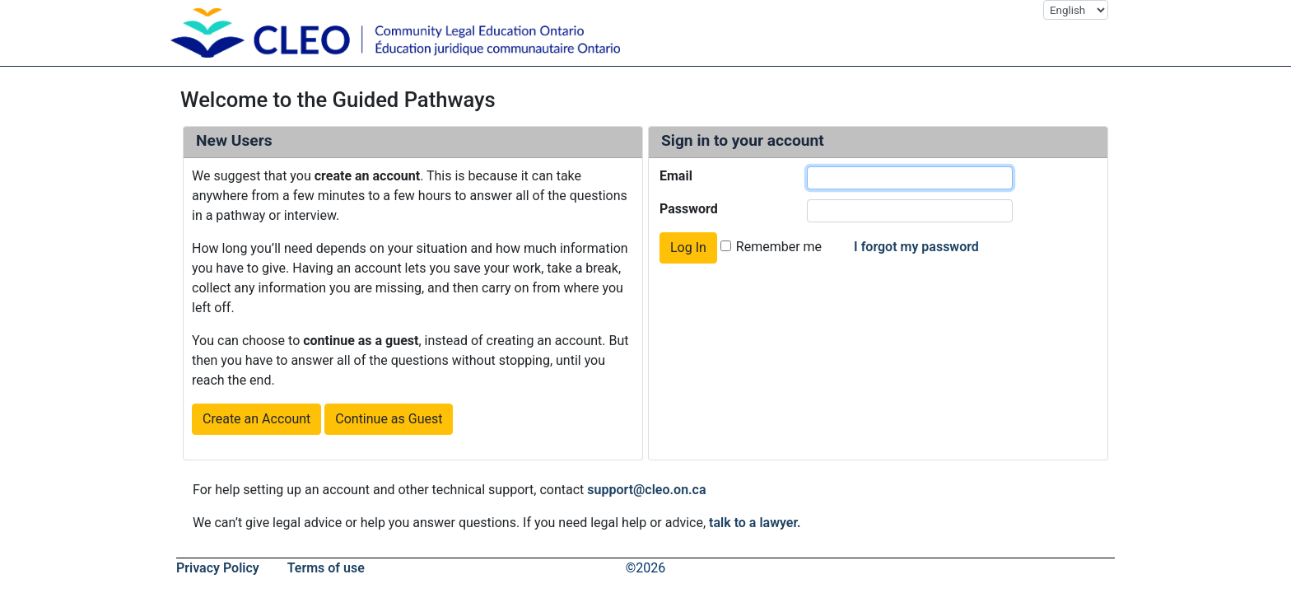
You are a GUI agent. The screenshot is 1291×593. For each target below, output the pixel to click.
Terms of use (326, 568)
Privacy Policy (217, 568)
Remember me (779, 246)
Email (675, 176)
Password (688, 209)
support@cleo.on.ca (646, 489)
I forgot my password (916, 246)
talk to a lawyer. (754, 522)
